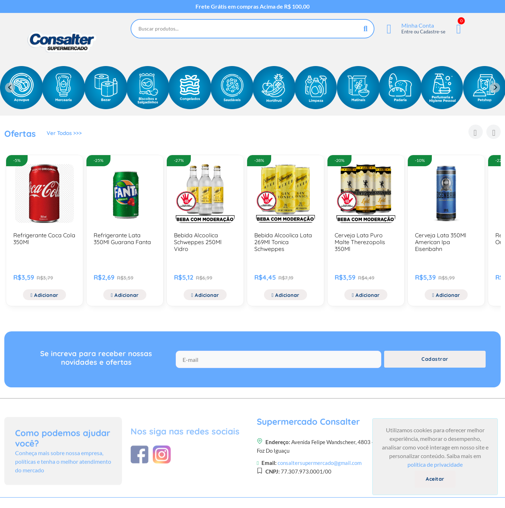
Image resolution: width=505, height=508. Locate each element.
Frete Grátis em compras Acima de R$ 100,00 (252, 6)
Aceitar (435, 479)
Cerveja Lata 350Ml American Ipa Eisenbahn (440, 242)
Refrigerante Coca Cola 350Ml (44, 239)
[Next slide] (495, 88)
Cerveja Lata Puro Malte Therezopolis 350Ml (360, 242)
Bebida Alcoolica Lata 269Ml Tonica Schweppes (283, 242)
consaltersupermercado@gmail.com (320, 495)
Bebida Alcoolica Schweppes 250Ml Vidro (198, 242)
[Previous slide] (10, 88)
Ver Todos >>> (65, 135)
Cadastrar (434, 364)
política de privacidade (435, 464)
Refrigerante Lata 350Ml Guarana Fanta (122, 239)
